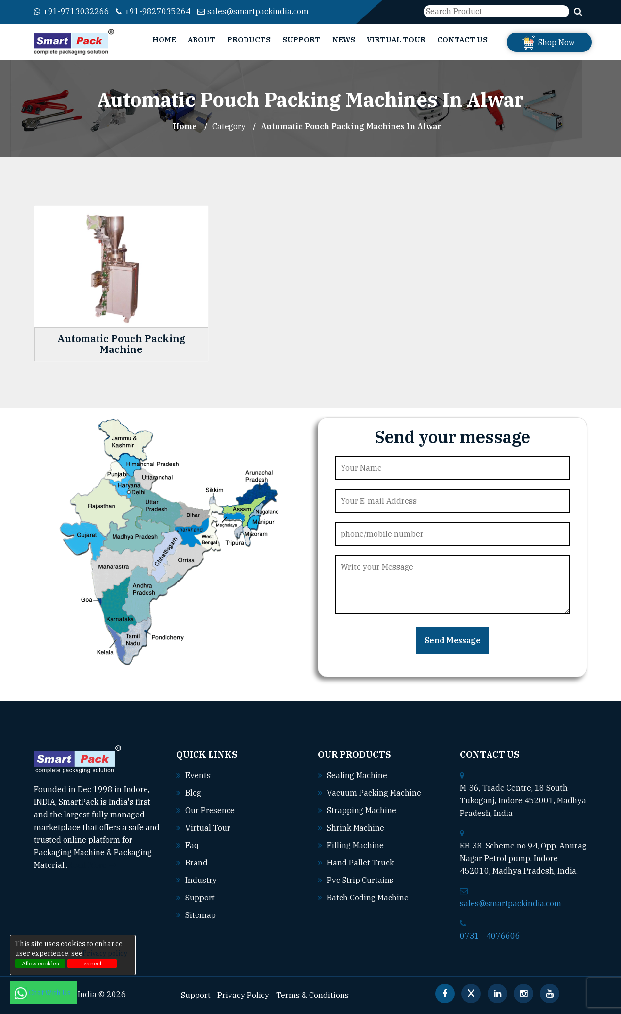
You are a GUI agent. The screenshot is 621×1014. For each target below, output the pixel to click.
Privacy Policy (243, 995)
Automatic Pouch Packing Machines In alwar (351, 126)
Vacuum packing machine (374, 793)
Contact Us (462, 39)
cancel (92, 963)
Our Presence (210, 810)
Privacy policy (104, 953)
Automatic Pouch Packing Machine (121, 344)
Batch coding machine (368, 897)
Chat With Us (43, 992)
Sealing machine (357, 775)
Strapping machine (361, 810)
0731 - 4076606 (490, 936)
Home (164, 39)
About (201, 39)
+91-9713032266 (71, 11)
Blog (193, 793)
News (343, 39)
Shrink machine (355, 827)
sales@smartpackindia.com (253, 11)
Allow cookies (40, 963)
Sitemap (200, 915)
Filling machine (355, 845)
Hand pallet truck (360, 862)
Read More (91, 865)
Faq (192, 845)
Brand (196, 862)
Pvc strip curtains (360, 880)
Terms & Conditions (312, 995)
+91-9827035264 (153, 11)
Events (198, 775)
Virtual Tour (396, 39)
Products (249, 39)
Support (301, 39)
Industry (201, 880)
